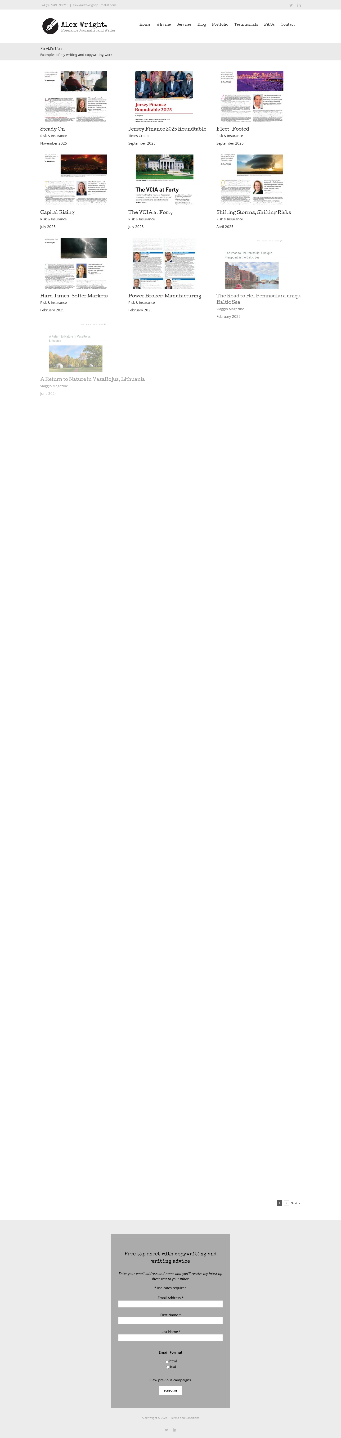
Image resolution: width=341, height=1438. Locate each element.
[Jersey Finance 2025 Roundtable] (163, 73)
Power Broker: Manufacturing (164, 296)
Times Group (138, 135)
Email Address (171, 1297)
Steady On (52, 129)
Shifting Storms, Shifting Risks (253, 213)
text (173, 1366)
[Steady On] (75, 73)
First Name (170, 1314)
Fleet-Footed (232, 129)
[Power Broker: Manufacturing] (163, 240)
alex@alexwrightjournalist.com (94, 5)
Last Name (171, 1331)
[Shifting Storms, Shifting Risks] (251, 157)
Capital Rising (57, 213)
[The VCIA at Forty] (163, 157)
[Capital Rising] (75, 157)
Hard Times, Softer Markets (74, 296)
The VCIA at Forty (150, 213)
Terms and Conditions (184, 1418)
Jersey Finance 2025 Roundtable (167, 129)
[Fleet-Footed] (251, 73)
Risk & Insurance (53, 135)
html (173, 1361)
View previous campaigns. (170, 1380)
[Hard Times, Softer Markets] (75, 240)
